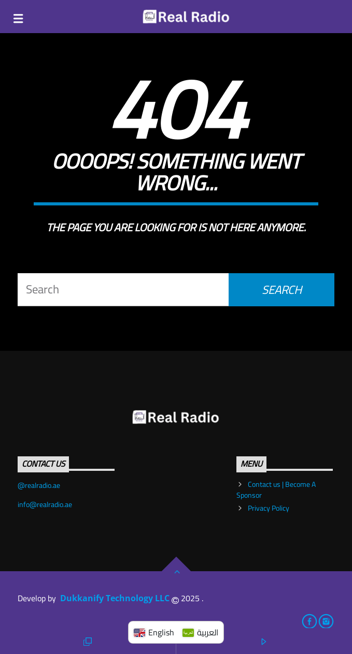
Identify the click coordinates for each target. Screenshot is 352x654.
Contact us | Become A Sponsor (276, 490)
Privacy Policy (268, 508)
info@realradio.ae (45, 504)
